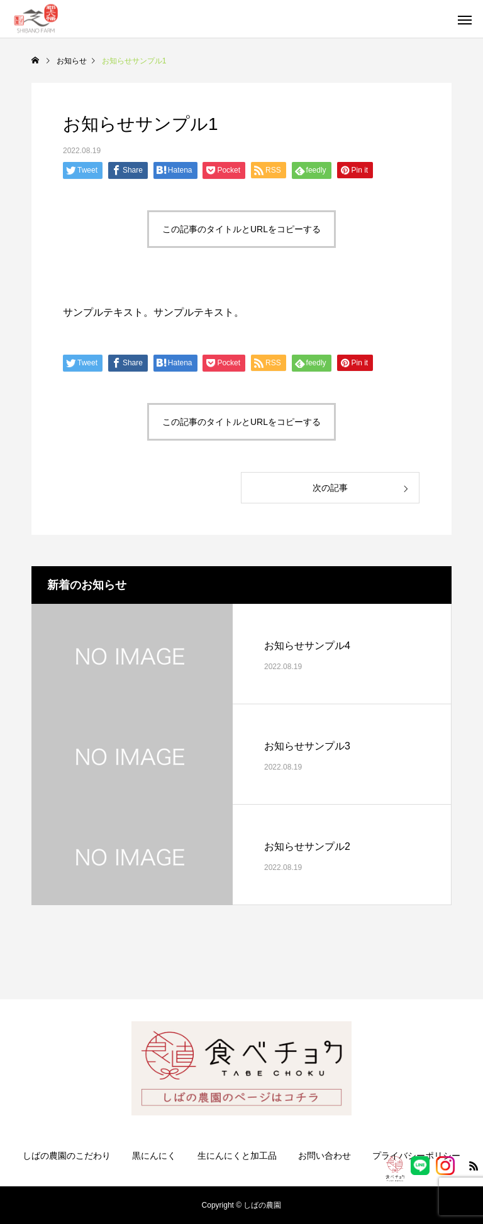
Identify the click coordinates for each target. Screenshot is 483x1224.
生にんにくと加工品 (237, 1156)
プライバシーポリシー (416, 1156)
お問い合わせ (324, 1156)
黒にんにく (154, 1156)
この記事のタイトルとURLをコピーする (241, 229)
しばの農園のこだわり (67, 1156)
